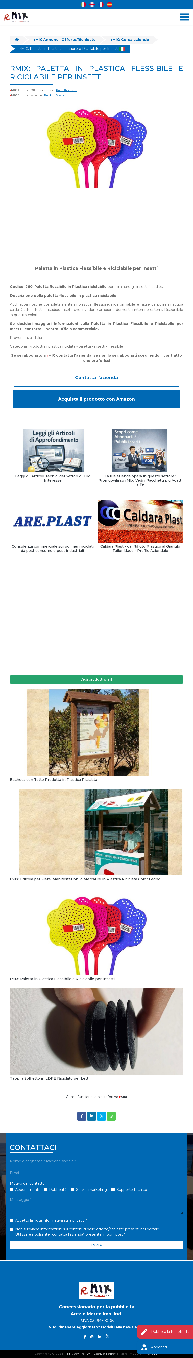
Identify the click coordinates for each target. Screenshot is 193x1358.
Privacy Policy (78, 1353)
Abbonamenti (27, 1189)
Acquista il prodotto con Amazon (96, 399)
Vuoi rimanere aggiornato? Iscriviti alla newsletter (96, 1327)
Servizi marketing (91, 1189)
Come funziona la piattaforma (96, 1097)
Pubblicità (57, 1189)
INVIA (96, 1245)
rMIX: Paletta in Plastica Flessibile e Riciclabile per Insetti (72, 48)
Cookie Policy (105, 1353)
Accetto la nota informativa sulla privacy (50, 1220)
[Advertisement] (96, 226)
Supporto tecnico (132, 1189)
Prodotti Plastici (66, 90)
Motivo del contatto (27, 1183)
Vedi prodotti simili (96, 679)
